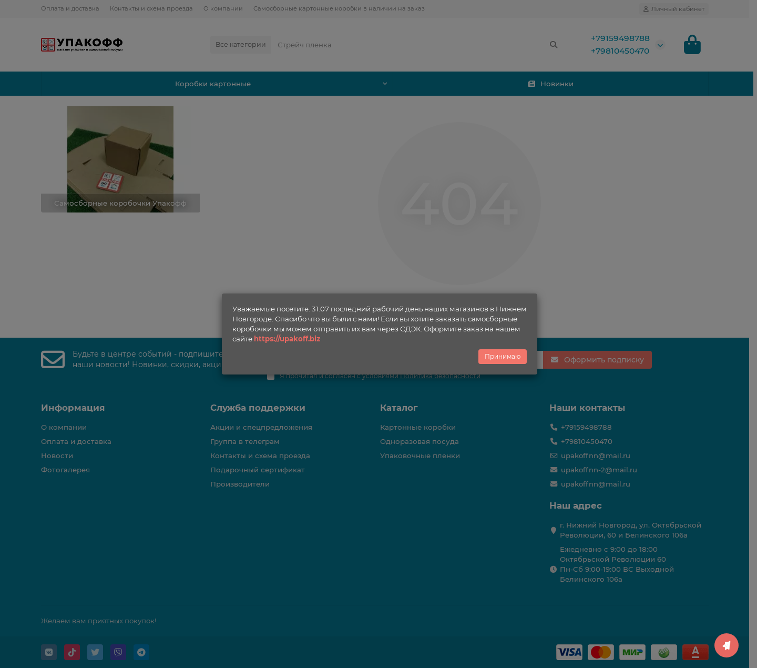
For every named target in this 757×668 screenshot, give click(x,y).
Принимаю (502, 356)
